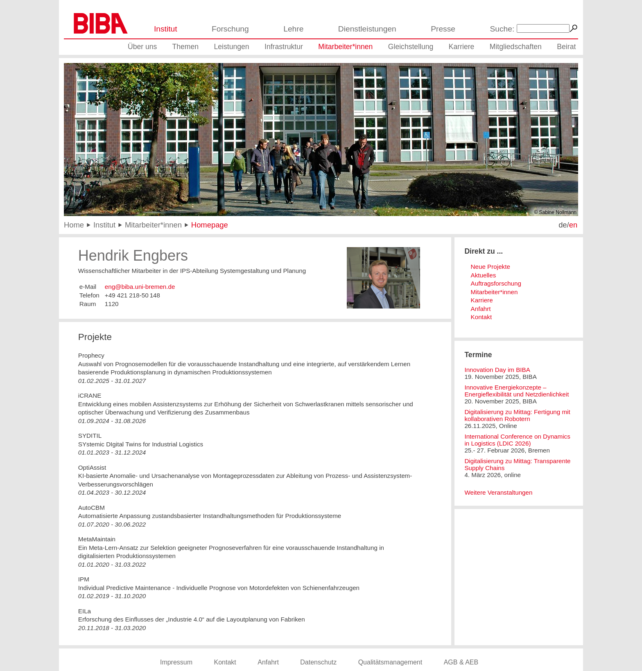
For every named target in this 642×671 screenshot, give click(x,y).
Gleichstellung (411, 47)
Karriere (462, 47)
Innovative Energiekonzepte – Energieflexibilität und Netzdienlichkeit (516, 391)
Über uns (142, 47)
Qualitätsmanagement (390, 662)
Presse (443, 29)
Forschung (230, 29)
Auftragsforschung (496, 283)
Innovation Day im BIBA (497, 369)
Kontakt (481, 316)
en (573, 225)
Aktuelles (483, 275)
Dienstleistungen (367, 29)
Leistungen (231, 47)
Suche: (502, 29)
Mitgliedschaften (516, 47)
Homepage (209, 225)
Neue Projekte (490, 266)
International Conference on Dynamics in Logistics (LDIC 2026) (517, 440)
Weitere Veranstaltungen (498, 492)
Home (74, 225)
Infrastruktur (283, 47)
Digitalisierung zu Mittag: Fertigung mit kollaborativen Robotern (517, 415)
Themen (185, 47)
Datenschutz (318, 662)
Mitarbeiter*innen (345, 47)
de (562, 225)
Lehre (293, 29)
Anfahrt (481, 308)
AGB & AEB (461, 662)
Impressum (176, 662)
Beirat (566, 47)
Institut (165, 29)
